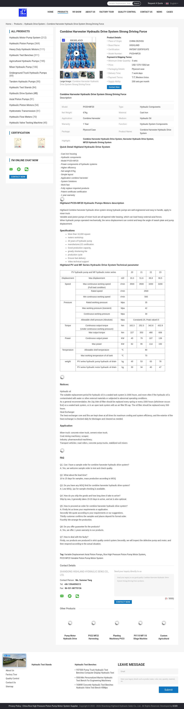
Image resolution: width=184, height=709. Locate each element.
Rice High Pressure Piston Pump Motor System (124, 554)
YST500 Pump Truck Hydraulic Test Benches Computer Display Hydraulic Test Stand (95, 672)
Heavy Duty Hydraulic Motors (24, 49)
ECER (175, 706)
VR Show (76, 12)
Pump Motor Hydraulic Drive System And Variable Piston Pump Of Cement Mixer (70, 637)
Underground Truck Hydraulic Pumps (28, 72)
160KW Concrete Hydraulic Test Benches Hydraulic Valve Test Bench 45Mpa (94, 686)
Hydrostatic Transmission (22, 111)
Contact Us (146, 12)
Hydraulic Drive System (34, 24)
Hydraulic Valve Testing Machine (25, 122)
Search (136, 3)
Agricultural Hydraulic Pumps (24, 61)
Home (50, 12)
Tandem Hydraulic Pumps (22, 81)
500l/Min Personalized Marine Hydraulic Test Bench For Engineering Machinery (94, 679)
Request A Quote (155, 3)
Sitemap (9, 686)
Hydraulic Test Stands (20, 87)
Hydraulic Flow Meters (20, 116)
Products (63, 12)
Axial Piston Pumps (19, 99)
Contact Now (114, 87)
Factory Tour (106, 12)
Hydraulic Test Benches (21, 55)
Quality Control (127, 12)
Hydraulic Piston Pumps (21, 43)
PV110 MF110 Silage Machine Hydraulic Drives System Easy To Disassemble (140, 637)
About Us (90, 12)
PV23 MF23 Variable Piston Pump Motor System (81, 558)
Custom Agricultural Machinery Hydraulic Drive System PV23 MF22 (164, 637)
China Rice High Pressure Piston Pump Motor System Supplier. (51, 706)
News (159, 12)
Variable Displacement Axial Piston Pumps (83, 554)
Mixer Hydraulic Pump (20, 67)
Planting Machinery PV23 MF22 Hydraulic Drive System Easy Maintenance (117, 637)
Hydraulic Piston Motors (21, 105)
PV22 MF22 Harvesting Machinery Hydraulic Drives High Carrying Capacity (93, 637)
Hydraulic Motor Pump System (24, 37)
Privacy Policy (15, 706)
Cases (169, 12)
